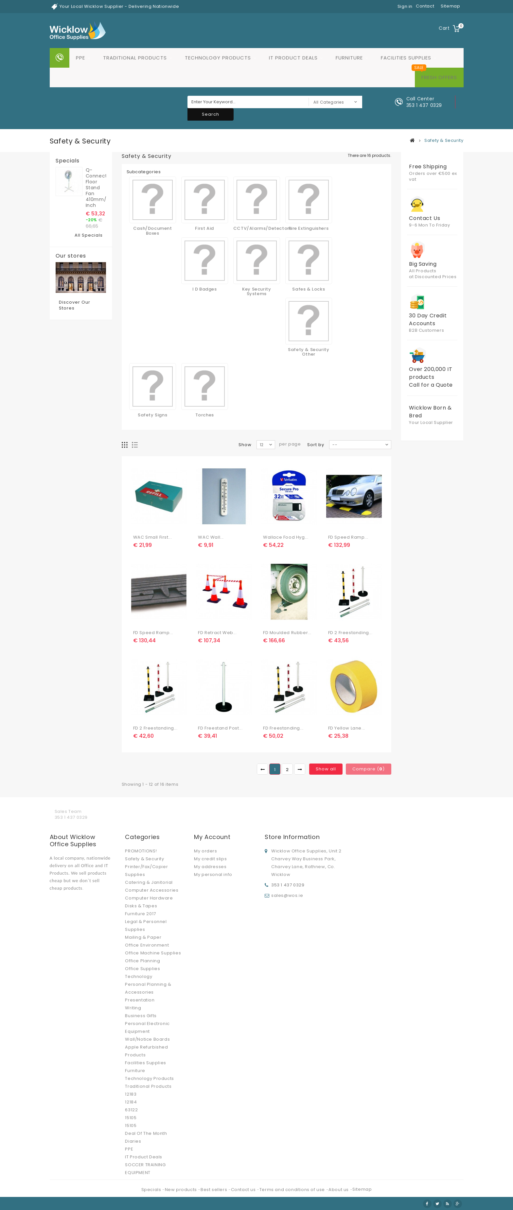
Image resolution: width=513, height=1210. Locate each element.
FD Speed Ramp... (348, 537)
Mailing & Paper (143, 937)
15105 (130, 1118)
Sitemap (362, 1189)
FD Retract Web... (217, 633)
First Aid (204, 228)
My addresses (210, 867)
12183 (130, 1094)
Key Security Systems (256, 291)
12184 (131, 1102)
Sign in (405, 6)
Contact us (244, 1189)
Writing (133, 1008)
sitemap (450, 6)
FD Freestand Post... (220, 728)
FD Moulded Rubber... (287, 633)
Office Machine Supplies (153, 953)
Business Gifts (140, 1016)
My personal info (213, 874)
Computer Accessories (151, 890)
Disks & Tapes (141, 906)
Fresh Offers (439, 77)
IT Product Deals (293, 57)
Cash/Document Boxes (152, 230)
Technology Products (218, 57)
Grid (125, 445)
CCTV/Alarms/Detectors (262, 228)
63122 (131, 1110)
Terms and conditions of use (292, 1189)
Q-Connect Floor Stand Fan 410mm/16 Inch (96, 187)
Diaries (133, 1141)
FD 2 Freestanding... (350, 633)
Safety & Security (144, 859)
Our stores (71, 256)
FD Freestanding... (283, 728)
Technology (138, 976)
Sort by (315, 445)
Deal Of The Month (146, 1133)
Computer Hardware (149, 898)
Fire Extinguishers (308, 228)
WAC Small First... (152, 537)
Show (245, 445)
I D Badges (204, 289)
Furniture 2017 (140, 914)
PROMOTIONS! (141, 851)
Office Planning (142, 961)
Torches (204, 415)
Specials (68, 161)
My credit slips (210, 859)
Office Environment (147, 945)
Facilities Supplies (406, 57)
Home (59, 58)
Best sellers (214, 1189)
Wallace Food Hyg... (285, 537)
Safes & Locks (308, 289)
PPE (80, 57)
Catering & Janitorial (149, 882)
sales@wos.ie (287, 895)
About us (339, 1189)
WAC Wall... (211, 537)
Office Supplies (142, 969)
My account (212, 837)
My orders (205, 851)
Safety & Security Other (308, 351)
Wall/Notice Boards (147, 1039)
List (135, 445)
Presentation (139, 1000)
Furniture (349, 57)
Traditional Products (135, 57)
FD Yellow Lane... (346, 728)
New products (181, 1189)
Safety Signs (152, 415)
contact (425, 6)
